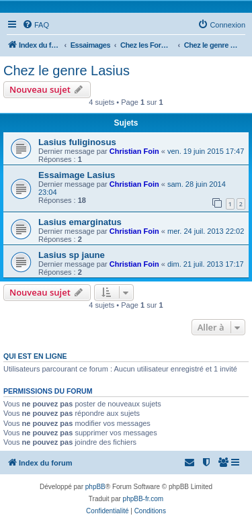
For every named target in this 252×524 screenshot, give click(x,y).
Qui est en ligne (35, 356)
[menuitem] (35, 25)
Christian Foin (134, 151)
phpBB (95, 486)
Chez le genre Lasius (66, 70)
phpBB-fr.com (143, 499)
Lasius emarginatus (80, 222)
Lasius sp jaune (71, 255)
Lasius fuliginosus (77, 142)
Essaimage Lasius (76, 175)
